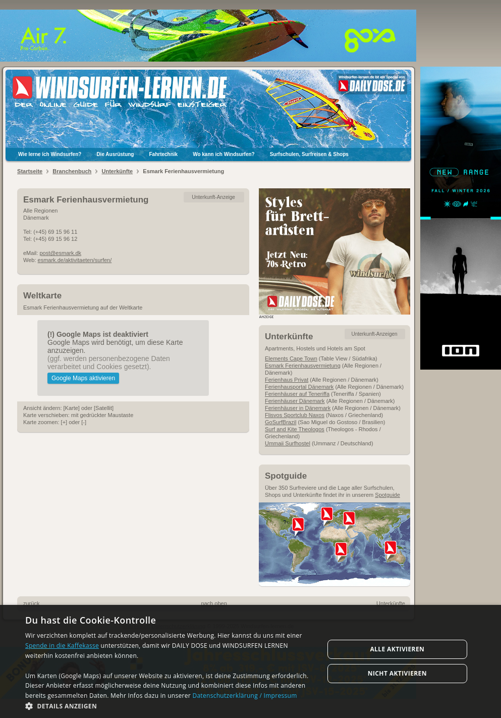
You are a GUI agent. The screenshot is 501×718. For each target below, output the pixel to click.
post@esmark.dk (60, 253)
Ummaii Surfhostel (287, 443)
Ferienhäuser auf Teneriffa (297, 394)
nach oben (214, 603)
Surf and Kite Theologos (294, 429)
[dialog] (250, 661)
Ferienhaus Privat (286, 380)
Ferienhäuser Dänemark (295, 401)
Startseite (29, 171)
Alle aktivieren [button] (397, 649)
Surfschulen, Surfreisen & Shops (309, 154)
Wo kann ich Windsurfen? (224, 154)
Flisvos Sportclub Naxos (294, 415)
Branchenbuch (71, 171)
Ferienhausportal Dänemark (299, 387)
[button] (170, 705)
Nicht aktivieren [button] (397, 673)
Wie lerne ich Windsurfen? (49, 154)
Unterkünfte (117, 171)
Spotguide (387, 495)
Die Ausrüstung (115, 154)
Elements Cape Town (291, 358)
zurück (31, 603)
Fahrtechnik (163, 154)
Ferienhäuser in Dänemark (297, 408)
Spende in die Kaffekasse (62, 645)
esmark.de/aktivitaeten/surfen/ (75, 260)
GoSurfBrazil (280, 422)
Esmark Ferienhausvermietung (303, 366)
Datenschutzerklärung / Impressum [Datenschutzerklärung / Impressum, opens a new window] (244, 695)
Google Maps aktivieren (83, 378)
